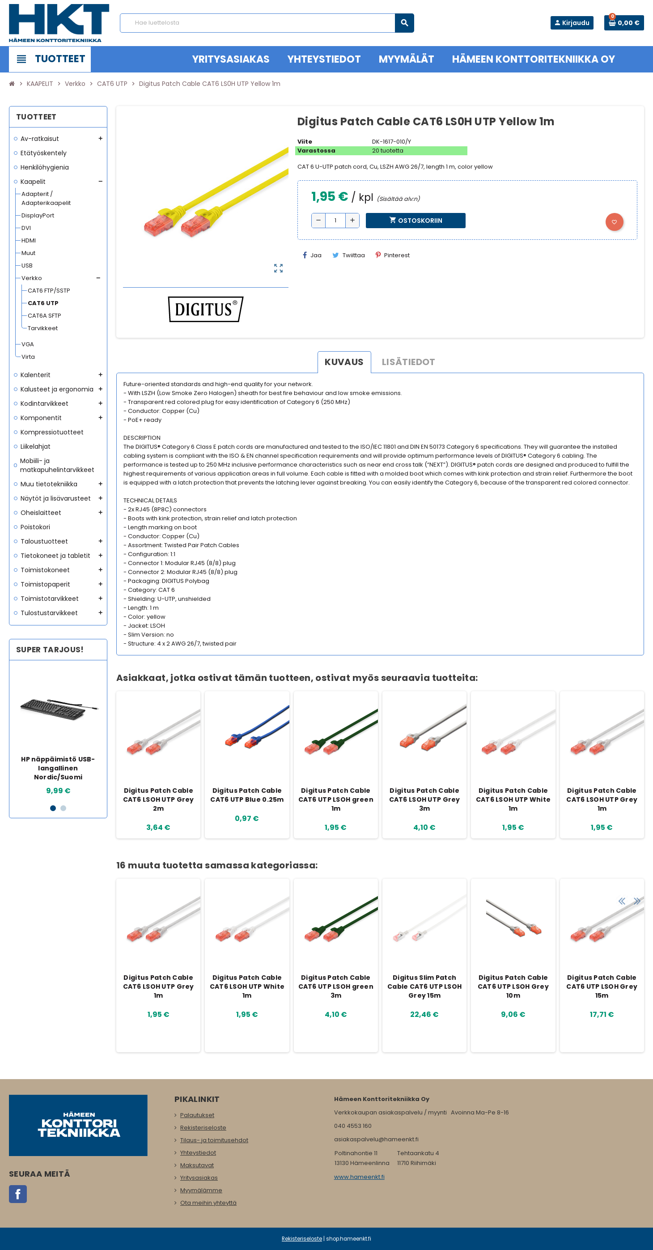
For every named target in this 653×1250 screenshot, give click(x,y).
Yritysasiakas (199, 1177)
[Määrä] (335, 220)
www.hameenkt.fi (359, 1177)
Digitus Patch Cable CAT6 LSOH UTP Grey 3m (424, 799)
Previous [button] (621, 863)
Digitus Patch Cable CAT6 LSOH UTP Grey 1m (601, 799)
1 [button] (53, 808)
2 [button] (63, 808)
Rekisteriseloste (203, 1127)
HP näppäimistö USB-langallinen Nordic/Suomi (58, 768)
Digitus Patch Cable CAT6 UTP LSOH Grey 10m (513, 986)
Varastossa (316, 150)
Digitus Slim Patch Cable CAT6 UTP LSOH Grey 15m (424, 986)
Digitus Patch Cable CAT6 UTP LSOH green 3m (335, 986)
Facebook (18, 1194)
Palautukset (197, 1115)
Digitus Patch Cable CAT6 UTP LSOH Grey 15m (601, 986)
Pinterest (393, 255)
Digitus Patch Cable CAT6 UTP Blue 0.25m (247, 795)
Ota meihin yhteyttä (208, 1203)
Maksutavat (197, 1165)
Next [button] (635, 863)
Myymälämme (201, 1190)
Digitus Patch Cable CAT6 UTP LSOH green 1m (335, 799)
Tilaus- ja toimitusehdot (214, 1140)
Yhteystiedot (198, 1152)
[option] (58, 731)
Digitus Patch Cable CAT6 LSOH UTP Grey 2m (158, 799)
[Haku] (267, 23)
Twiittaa (348, 255)
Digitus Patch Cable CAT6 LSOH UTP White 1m (513, 799)
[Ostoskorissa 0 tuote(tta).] (624, 22)
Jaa (312, 255)
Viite (304, 141)
